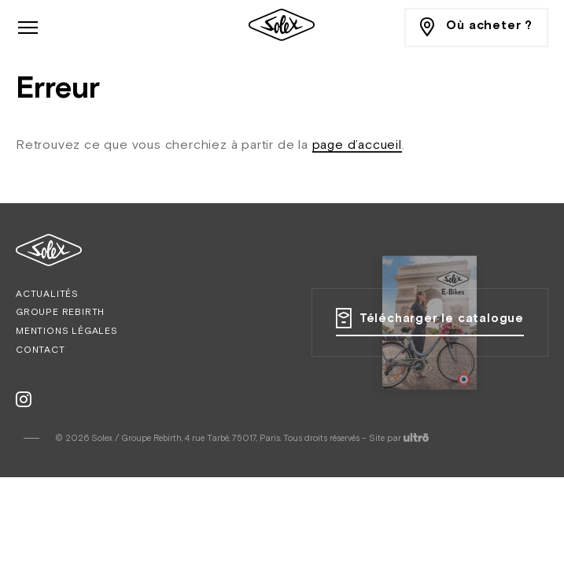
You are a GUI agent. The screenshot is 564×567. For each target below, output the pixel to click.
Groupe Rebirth (60, 313)
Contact (40, 350)
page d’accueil (357, 145)
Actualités (47, 294)
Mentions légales (67, 331)
